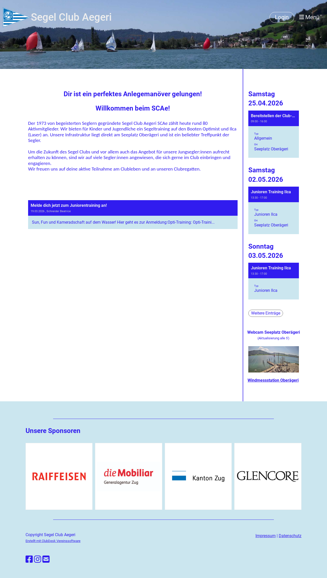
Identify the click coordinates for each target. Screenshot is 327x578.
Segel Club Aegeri (71, 17)
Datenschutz (290, 535)
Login (282, 17)
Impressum (265, 535)
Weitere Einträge (265, 313)
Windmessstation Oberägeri (273, 380)
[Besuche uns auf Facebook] (29, 559)
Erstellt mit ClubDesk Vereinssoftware (53, 541)
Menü (309, 17)
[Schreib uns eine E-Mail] (46, 559)
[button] (273, 134)
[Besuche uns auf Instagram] (37, 559)
